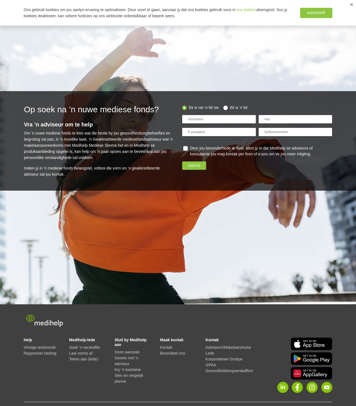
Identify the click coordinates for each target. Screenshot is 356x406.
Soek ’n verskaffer (84, 347)
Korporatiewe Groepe (224, 359)
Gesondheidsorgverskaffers (229, 370)
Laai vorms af (81, 353)
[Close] (351, 4)
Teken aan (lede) (83, 359)
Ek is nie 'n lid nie (204, 107)
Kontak (166, 347)
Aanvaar (316, 13)
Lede (210, 353)
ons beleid (245, 10)
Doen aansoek (127, 352)
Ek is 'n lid (239, 107)
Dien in (194, 166)
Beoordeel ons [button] (172, 353)
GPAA (211, 365)
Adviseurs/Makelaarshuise (228, 347)
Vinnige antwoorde (40, 347)
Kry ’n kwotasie (128, 369)
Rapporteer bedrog (40, 353)
